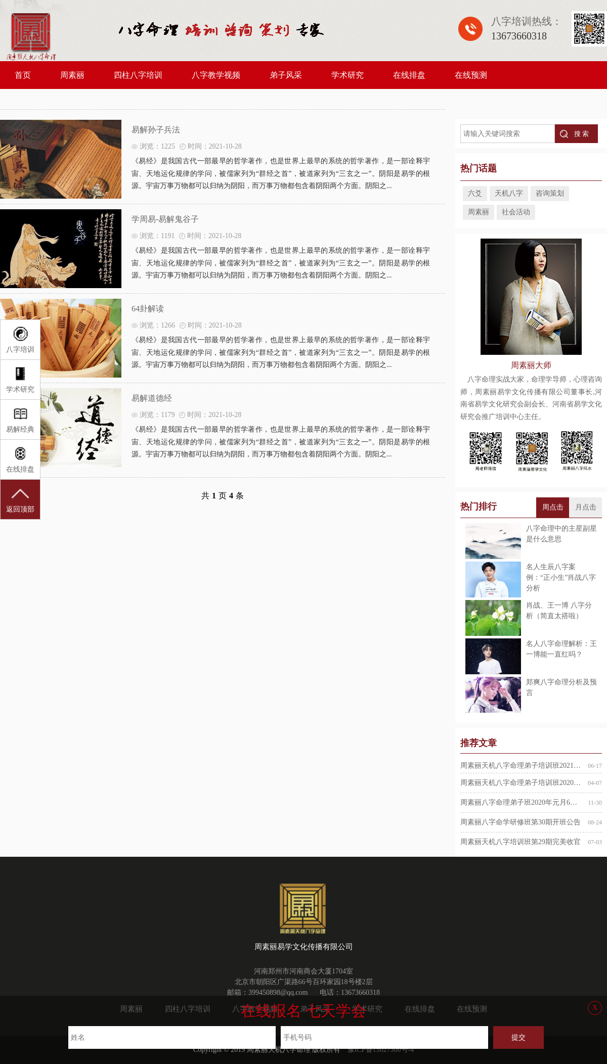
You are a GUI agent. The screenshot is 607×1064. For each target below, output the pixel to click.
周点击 (552, 507)
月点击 (585, 507)
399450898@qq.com (278, 992)
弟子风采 (286, 75)
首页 (23, 75)
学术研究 (347, 75)
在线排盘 (409, 75)
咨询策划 (550, 193)
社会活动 (516, 212)
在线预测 (471, 75)
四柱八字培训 (138, 75)
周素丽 (72, 75)
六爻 (475, 193)
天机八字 (509, 193)
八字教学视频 (216, 75)
